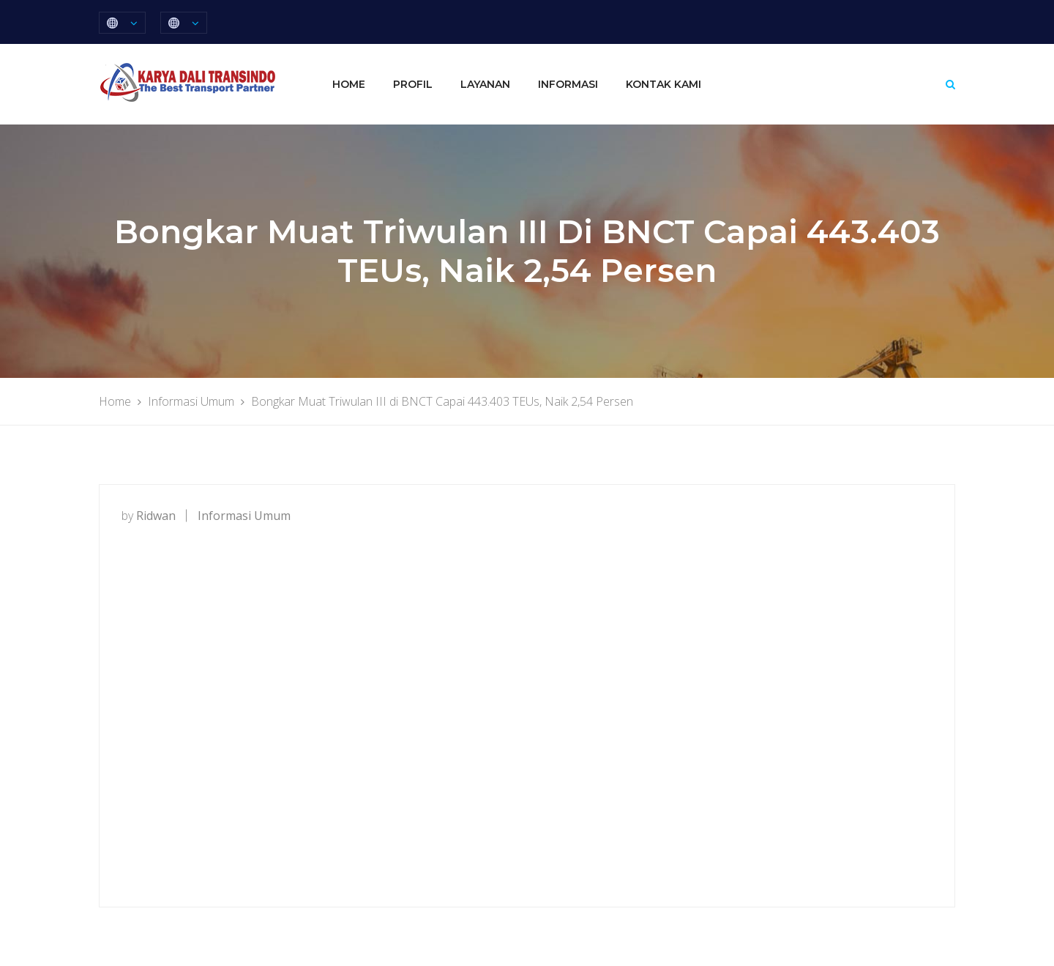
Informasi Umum (244, 516)
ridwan (156, 516)
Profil (413, 84)
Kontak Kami (663, 84)
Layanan (485, 84)
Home (348, 84)
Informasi (568, 84)
